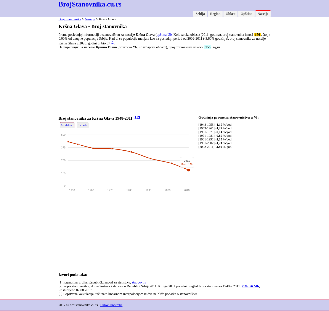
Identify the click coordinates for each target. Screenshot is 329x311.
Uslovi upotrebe (111, 305)
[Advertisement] (165, 83)
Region (215, 14)
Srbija (200, 14)
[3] (112, 42)
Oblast (230, 14)
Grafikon (67, 125)
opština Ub (164, 34)
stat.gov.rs (139, 282)
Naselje (263, 14)
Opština (246, 14)
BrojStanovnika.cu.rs (90, 4)
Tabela (82, 125)
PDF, (250, 286)
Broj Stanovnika (70, 19)
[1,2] (136, 117)
